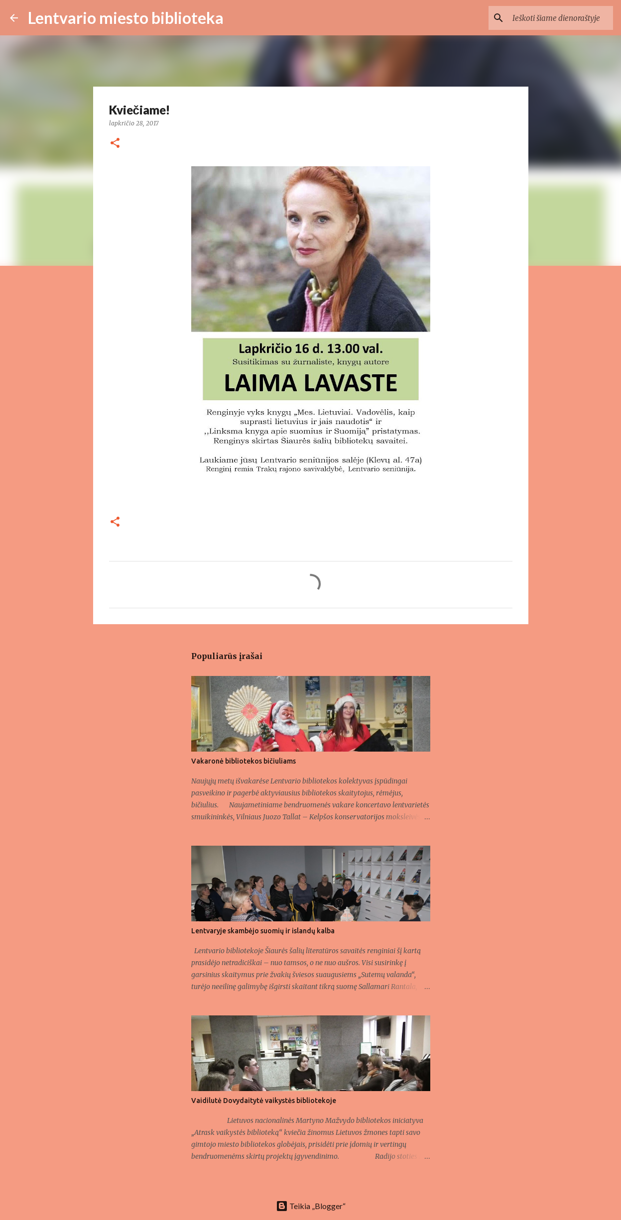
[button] (115, 143)
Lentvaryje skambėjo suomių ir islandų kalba (263, 931)
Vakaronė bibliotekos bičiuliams (243, 761)
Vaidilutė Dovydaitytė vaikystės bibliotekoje (263, 1101)
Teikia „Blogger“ (311, 1206)
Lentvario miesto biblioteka (126, 17)
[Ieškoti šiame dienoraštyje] (560, 18)
